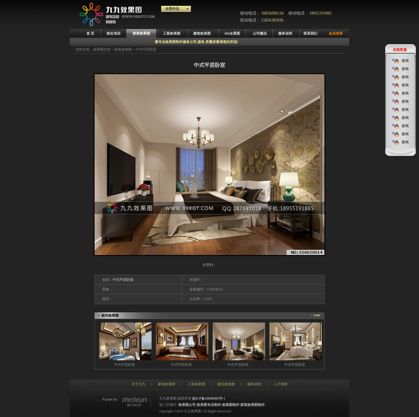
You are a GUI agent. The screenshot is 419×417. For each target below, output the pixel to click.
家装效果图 (141, 33)
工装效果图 (171, 33)
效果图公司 (187, 405)
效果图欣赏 (102, 49)
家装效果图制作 (252, 405)
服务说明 (285, 33)
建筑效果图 (202, 33)
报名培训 (113, 33)
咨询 (400, 61)
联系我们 (310, 33)
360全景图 (232, 33)
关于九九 (138, 384)
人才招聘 (280, 384)
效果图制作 (230, 405)
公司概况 (260, 33)
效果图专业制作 (209, 405)
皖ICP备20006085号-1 (208, 398)
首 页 (90, 33)
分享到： (209, 265)
